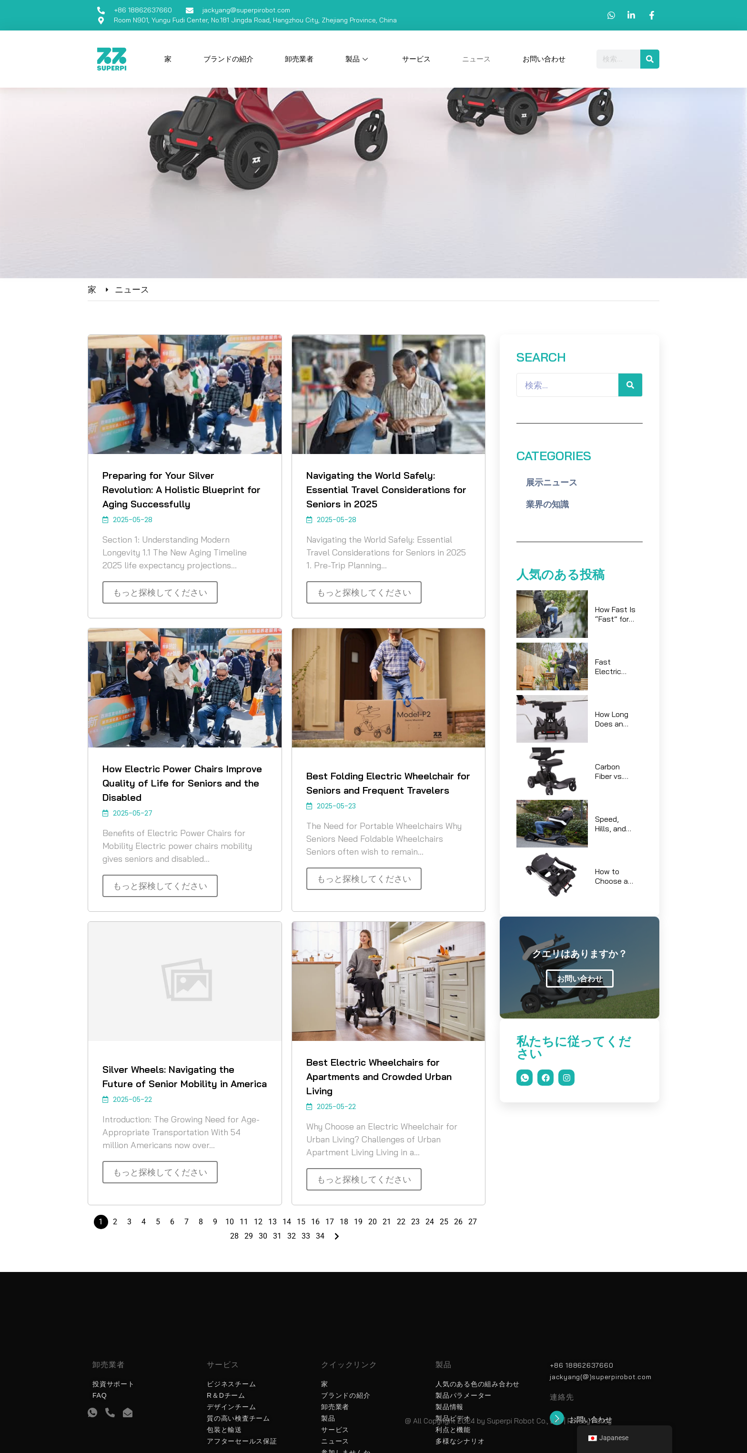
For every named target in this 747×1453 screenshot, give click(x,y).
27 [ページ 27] (472, 1221)
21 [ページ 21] (387, 1221)
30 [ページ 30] (263, 1236)
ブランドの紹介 (228, 59)
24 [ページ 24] (429, 1221)
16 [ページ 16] (315, 1221)
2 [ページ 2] (115, 1221)
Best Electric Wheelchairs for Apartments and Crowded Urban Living (379, 1076)
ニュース (476, 59)
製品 (357, 59)
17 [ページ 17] (329, 1221)
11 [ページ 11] (244, 1221)
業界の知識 (547, 504)
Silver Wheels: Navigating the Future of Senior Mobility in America (184, 1076)
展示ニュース (551, 482)
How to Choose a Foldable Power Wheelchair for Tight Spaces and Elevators (614, 876)
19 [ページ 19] (358, 1221)
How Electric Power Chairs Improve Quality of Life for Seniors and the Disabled (182, 783)
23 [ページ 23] (415, 1221)
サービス (416, 59)
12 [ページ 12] (258, 1221)
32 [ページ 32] (291, 1236)
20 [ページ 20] (372, 1221)
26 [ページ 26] (458, 1221)
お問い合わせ (544, 59)
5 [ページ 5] (158, 1221)
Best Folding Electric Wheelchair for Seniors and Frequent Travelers (388, 783)
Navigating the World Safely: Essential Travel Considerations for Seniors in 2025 (386, 489)
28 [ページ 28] (234, 1236)
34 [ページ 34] (320, 1236)
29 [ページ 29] (248, 1236)
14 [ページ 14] (287, 1221)
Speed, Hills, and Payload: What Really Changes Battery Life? (610, 823)
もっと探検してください (160, 592)
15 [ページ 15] (301, 1221)
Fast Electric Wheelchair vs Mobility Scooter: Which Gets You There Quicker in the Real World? (615, 666)
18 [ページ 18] (344, 1221)
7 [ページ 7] (186, 1221)
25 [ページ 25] (444, 1221)
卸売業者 (299, 59)
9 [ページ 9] (215, 1221)
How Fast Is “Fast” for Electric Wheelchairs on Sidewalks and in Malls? (616, 614)
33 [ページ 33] (306, 1236)
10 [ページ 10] (229, 1221)
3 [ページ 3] (129, 1221)
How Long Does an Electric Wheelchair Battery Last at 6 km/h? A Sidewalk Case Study (614, 718)
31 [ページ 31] (277, 1236)
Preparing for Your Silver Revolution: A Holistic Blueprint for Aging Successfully (181, 489)
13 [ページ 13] (272, 1221)
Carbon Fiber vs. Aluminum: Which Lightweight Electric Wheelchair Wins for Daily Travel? (615, 771)
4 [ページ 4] (143, 1221)
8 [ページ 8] (201, 1221)
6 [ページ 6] (172, 1221)
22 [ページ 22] (401, 1221)
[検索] (649, 59)
